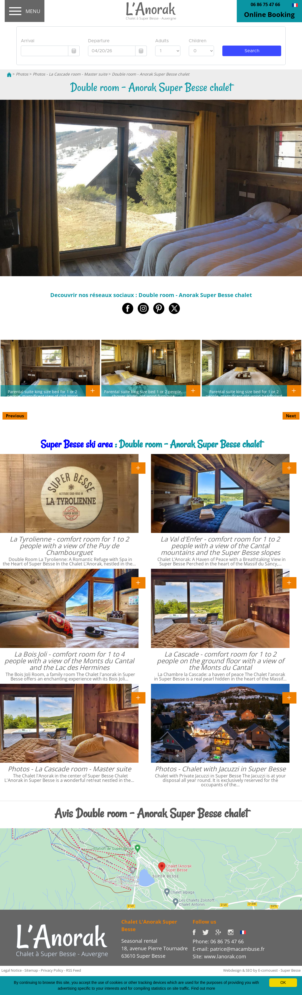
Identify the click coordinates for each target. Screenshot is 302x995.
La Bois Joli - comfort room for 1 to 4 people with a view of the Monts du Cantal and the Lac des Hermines (69, 660)
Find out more (203, 988)
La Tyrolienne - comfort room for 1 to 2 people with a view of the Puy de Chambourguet (69, 545)
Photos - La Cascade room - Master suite (70, 74)
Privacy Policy (52, 970)
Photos (22, 74)
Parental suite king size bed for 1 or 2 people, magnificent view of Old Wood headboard (42, 396)
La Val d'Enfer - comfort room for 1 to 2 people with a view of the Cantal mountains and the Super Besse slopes (220, 545)
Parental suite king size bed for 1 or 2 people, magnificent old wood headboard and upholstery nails (244, 396)
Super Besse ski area (77, 444)
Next (291, 415)
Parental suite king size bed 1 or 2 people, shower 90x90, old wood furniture (143, 393)
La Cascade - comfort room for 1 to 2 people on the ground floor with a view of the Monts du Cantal (220, 660)
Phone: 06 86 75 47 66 (218, 941)
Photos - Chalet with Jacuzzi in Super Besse (220, 768)
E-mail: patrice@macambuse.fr (229, 949)
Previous (15, 415)
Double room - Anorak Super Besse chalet (150, 74)
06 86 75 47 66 (265, 4)
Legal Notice (11, 970)
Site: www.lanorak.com (219, 956)
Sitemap (31, 970)
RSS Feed (73, 970)
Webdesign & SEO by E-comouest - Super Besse (262, 970)
